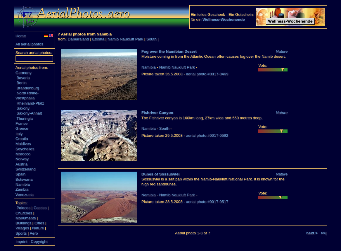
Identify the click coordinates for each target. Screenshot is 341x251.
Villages (22, 228)
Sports (21, 233)
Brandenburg (27, 88)
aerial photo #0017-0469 (207, 74)
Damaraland (78, 39)
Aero (34, 233)
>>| (323, 233)
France (21, 123)
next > (312, 233)
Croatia (21, 138)
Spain (20, 174)
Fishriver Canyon (157, 112)
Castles (40, 208)
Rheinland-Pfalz (30, 103)
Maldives (23, 143)
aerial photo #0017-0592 (207, 135)
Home (20, 36)
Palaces (23, 208)
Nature (38, 228)
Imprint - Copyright (31, 241)
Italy (18, 134)
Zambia (21, 189)
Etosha (98, 39)
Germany (23, 73)
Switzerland (25, 169)
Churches (23, 213)
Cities (39, 223)
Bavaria (23, 78)
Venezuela (24, 194)
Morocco (22, 154)
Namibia (22, 184)
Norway (22, 159)
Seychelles (24, 149)
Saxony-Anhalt (29, 113)
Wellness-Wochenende (223, 19)
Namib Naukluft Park (125, 39)
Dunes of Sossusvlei (160, 174)
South (151, 39)
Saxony (22, 108)
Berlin (21, 83)
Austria (21, 164)
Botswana (24, 179)
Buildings (23, 223)
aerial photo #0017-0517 (207, 201)
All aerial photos (29, 44)
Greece (21, 128)
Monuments (25, 218)
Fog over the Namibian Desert (169, 51)
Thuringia (24, 118)
